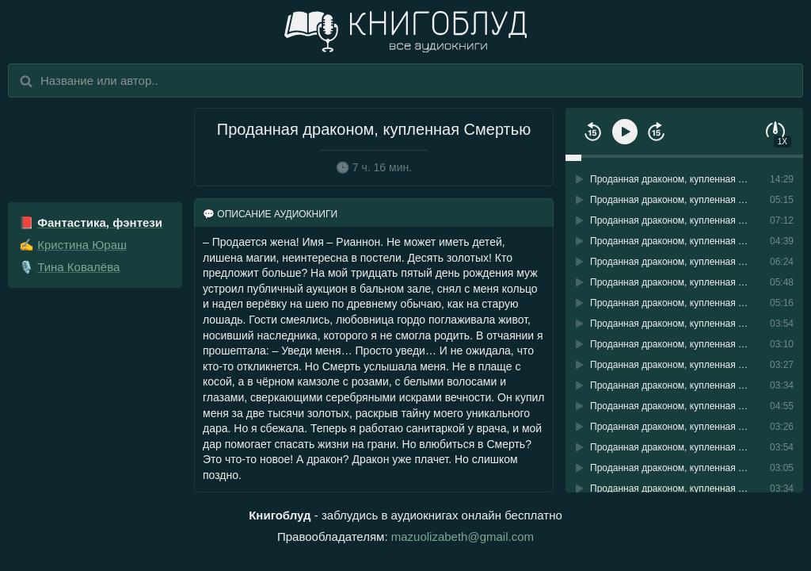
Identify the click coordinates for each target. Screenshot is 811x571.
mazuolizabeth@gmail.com (462, 536)
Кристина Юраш (82, 244)
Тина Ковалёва (78, 267)
